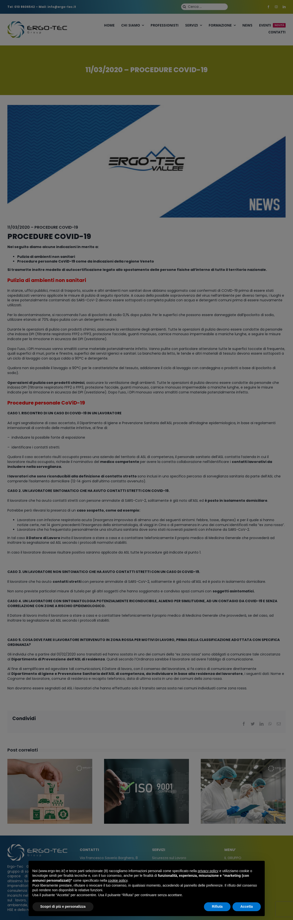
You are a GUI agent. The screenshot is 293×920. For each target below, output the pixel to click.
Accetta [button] (246, 906)
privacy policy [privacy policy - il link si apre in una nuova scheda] (208, 871)
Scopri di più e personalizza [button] (63, 906)
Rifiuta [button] (217, 906)
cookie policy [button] (117, 880)
